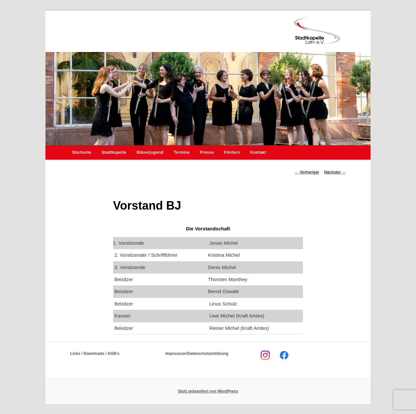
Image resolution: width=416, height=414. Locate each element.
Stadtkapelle (113, 152)
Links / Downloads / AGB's (94, 353)
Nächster (335, 172)
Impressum (175, 353)
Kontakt (258, 152)
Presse (207, 152)
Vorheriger (307, 172)
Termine (182, 152)
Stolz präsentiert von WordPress (208, 391)
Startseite (81, 152)
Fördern (232, 152)
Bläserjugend (149, 152)
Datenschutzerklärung (207, 353)
